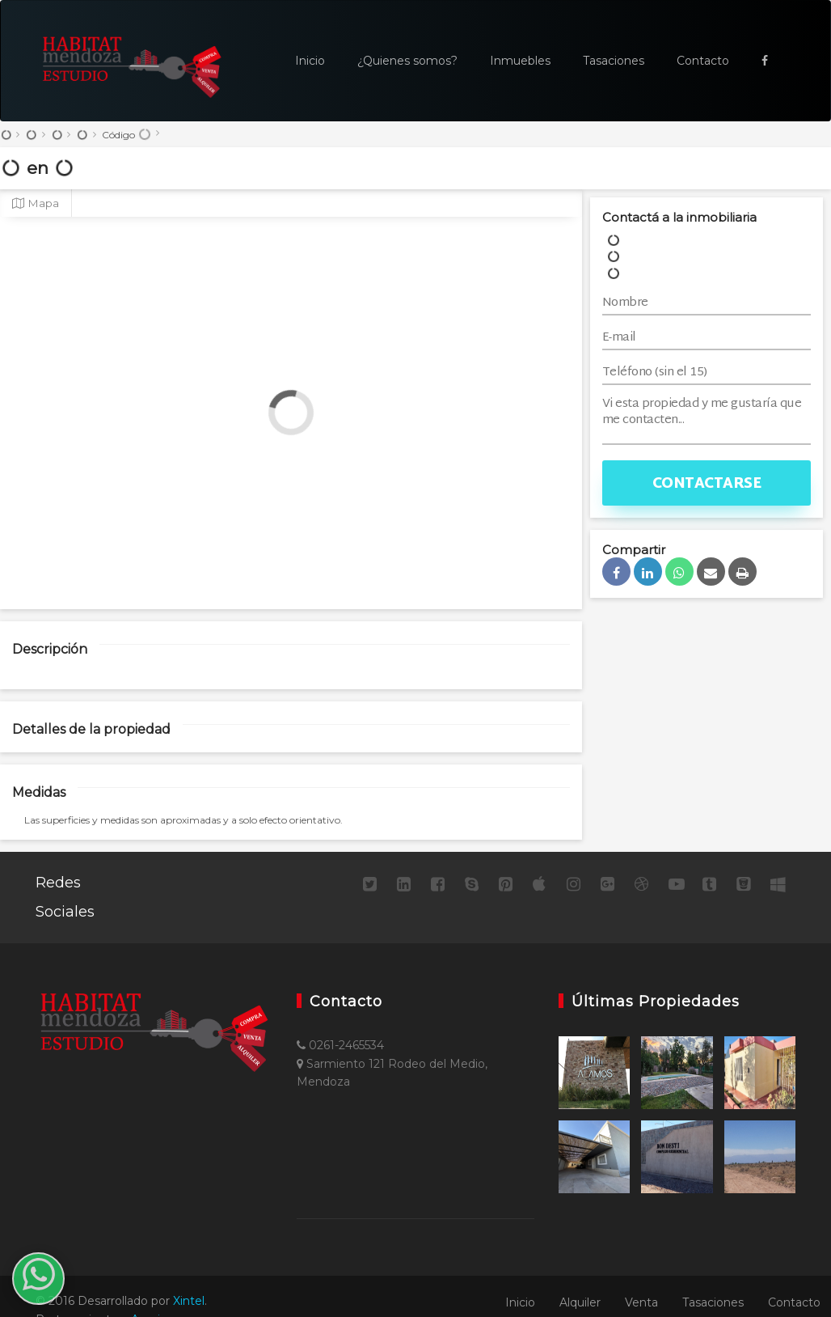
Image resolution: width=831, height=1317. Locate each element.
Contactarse (706, 484)
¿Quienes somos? (407, 60)
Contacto (703, 60)
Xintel (189, 1301)
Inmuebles (520, 60)
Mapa (35, 203)
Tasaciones (613, 60)
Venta (641, 1302)
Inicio (310, 60)
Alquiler (580, 1302)
